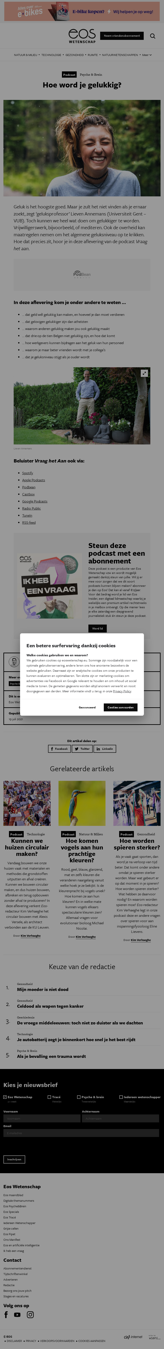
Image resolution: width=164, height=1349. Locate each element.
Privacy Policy (122, 691)
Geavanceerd (87, 707)
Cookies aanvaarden (121, 707)
